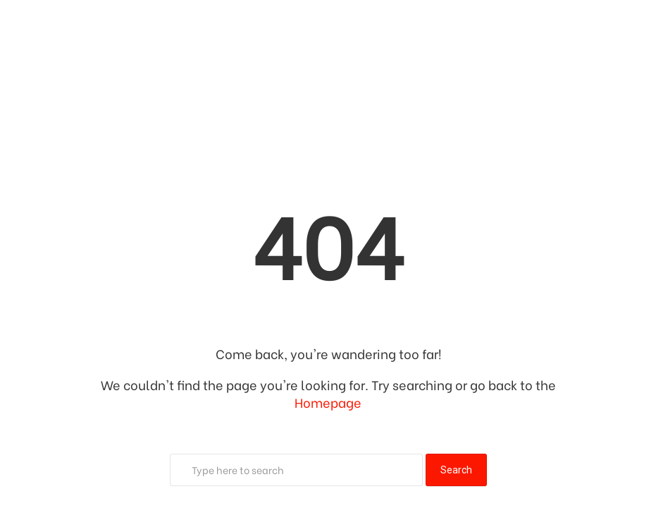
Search (456, 470)
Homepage (328, 401)
